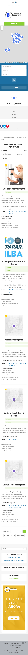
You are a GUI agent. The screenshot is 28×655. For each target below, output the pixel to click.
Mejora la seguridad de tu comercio (14, 560)
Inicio (13, 111)
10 (21, 532)
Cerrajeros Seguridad (14, 578)
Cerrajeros (14, 114)
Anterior (6, 532)
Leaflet (6, 62)
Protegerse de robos (14, 557)
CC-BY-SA (26, 62)
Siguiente (20, 535)
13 (8, 535)
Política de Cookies (14, 643)
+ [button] (1, 27)
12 (4, 535)
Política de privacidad (15, 647)
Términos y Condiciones (15, 645)
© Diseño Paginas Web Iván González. (12, 650)
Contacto (6, 643)
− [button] (1, 29)
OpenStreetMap (16, 62)
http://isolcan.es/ (13, 439)
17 (14, 535)
